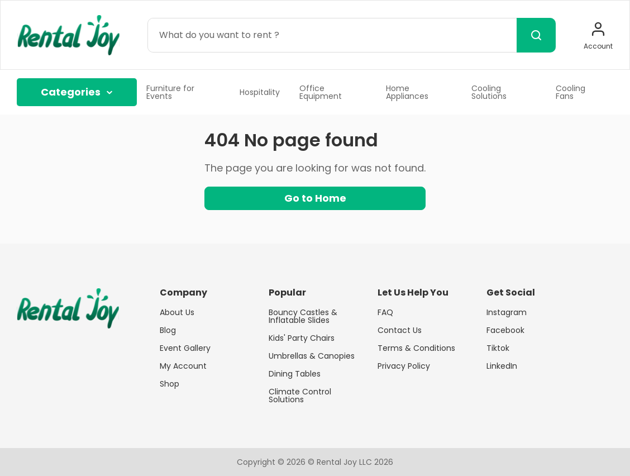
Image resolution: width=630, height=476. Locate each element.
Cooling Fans (570, 92)
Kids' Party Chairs (302, 338)
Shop (169, 383)
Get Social (510, 292)
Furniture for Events (170, 92)
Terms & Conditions (416, 348)
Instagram (506, 312)
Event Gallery (185, 348)
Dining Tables (295, 373)
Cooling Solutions (489, 92)
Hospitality (260, 92)
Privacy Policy (404, 366)
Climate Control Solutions (300, 395)
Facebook (505, 330)
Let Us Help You (413, 292)
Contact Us (400, 330)
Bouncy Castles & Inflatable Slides (303, 316)
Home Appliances (407, 92)
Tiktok (497, 348)
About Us (177, 312)
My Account (183, 366)
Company (183, 292)
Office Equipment (320, 92)
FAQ (385, 312)
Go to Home (315, 198)
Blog (168, 330)
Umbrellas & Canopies (312, 355)
